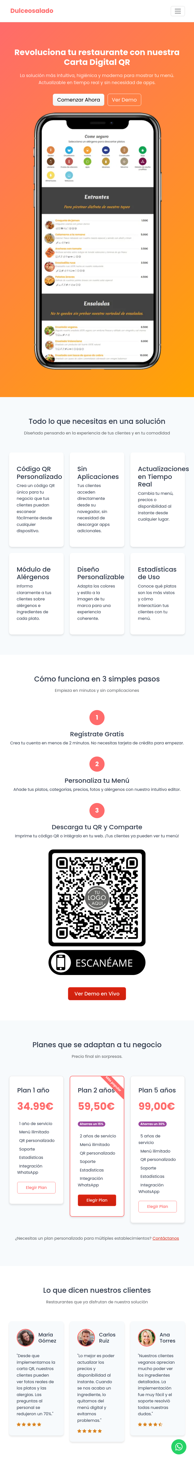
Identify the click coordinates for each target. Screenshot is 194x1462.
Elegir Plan (36, 1187)
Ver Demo (124, 99)
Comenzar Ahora (78, 99)
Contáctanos (166, 1238)
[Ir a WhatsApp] (178, 1446)
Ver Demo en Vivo (97, 993)
